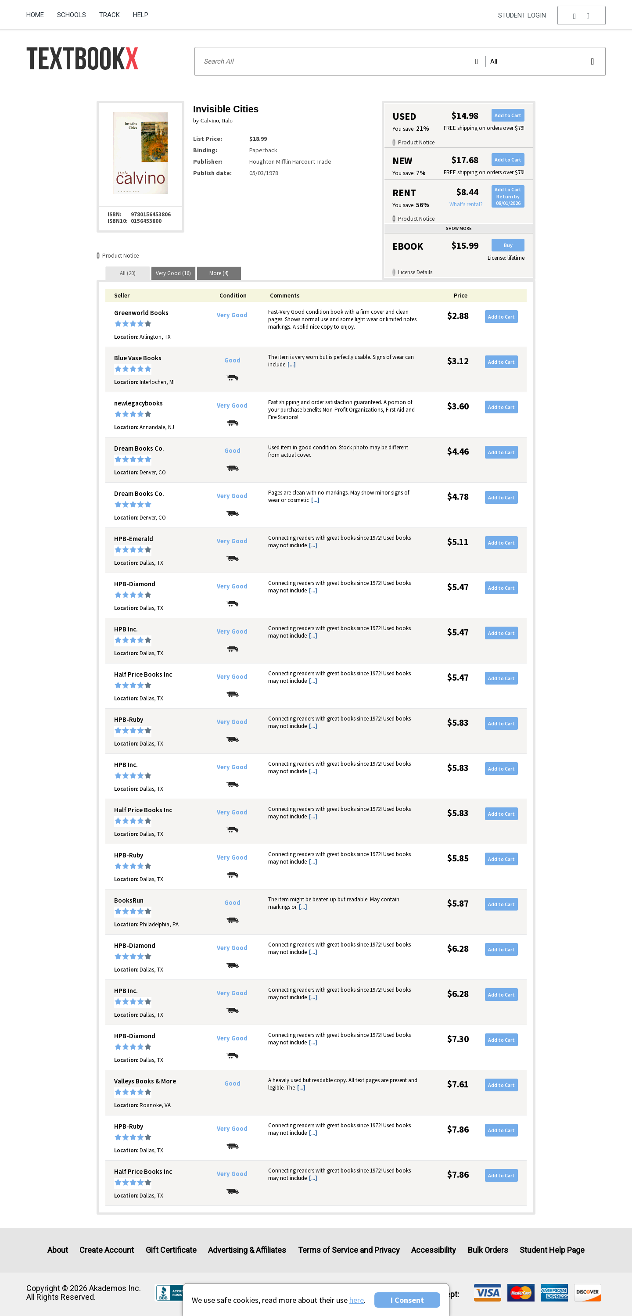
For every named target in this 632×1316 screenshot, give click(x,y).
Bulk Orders (488, 1250)
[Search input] (400, 61)
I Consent (407, 1300)
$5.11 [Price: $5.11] (458, 542)
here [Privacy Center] (356, 1300)
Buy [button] (508, 245)
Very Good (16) (173, 273)
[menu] (581, 15)
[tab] (127, 273)
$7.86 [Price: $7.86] (458, 1129)
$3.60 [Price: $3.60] (458, 406)
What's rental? (466, 204)
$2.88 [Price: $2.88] (458, 316)
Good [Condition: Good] (232, 360)
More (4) (219, 273)
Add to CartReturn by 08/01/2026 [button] (508, 196)
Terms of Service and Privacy (349, 1250)
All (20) (128, 273)
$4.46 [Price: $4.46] (458, 451)
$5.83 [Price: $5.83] (458, 722)
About (57, 1250)
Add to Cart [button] (508, 115)
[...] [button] (291, 364)
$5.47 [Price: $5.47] (458, 587)
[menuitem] (38, 12)
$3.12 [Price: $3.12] (458, 361)
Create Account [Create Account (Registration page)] (106, 1250)
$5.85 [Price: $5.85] (458, 858)
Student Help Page (552, 1250)
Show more (458, 228)
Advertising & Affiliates (247, 1250)
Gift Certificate (171, 1250)
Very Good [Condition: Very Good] (232, 315)
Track (109, 15)
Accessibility (433, 1250)
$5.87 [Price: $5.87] (458, 903)
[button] (581, 15)
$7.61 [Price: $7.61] (458, 1084)
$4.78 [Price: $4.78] (458, 496)
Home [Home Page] (35, 15)
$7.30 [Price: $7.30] (458, 1039)
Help (140, 15)
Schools (71, 15)
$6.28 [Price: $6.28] (458, 948)
